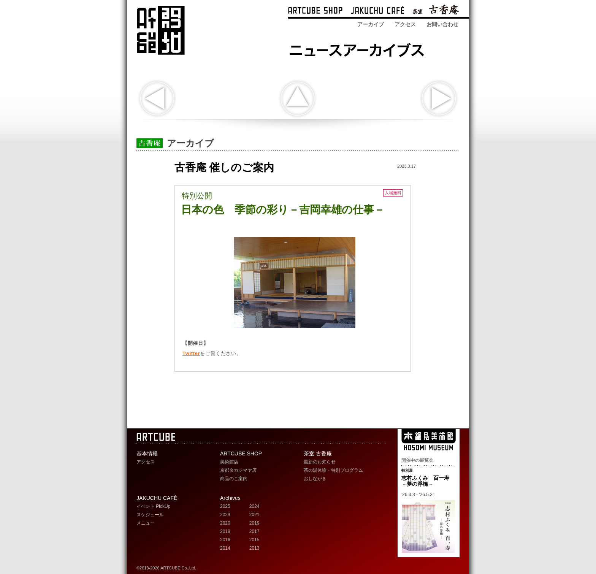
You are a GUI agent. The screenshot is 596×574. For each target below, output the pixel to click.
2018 (225, 531)
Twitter (191, 353)
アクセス (405, 24)
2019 (254, 523)
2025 (225, 506)
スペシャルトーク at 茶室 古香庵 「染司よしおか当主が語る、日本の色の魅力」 (157, 98)
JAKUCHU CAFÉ (156, 498)
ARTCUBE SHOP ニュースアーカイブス (359, 48)
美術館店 (229, 462)
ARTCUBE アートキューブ (160, 30)
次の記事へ (439, 98)
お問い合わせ (442, 24)
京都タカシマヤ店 (238, 470)
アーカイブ (370, 24)
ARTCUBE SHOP (315, 11)
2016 (225, 539)
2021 (254, 514)
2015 (254, 539)
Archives (230, 498)
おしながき (315, 478)
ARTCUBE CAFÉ (377, 11)
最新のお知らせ (320, 462)
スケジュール (150, 514)
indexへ (297, 98)
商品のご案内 (233, 478)
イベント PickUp (153, 506)
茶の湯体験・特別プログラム (333, 470)
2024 (254, 506)
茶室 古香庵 (435, 11)
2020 (225, 523)
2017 (254, 531)
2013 (254, 548)
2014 (225, 548)
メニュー (145, 523)
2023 (225, 514)
